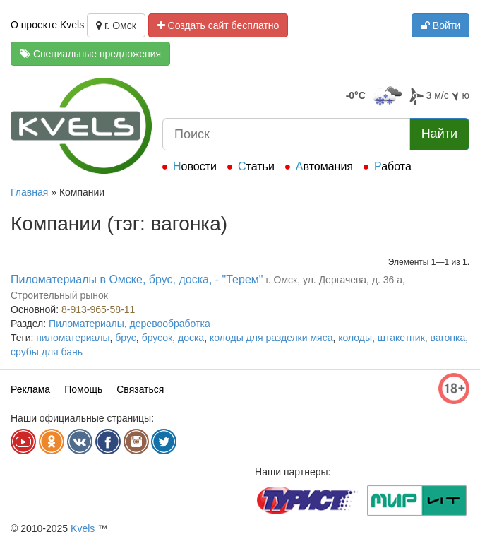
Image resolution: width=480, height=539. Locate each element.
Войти (440, 25)
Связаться (140, 389)
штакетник (401, 337)
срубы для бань (47, 351)
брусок (157, 337)
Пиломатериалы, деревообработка (129, 323)
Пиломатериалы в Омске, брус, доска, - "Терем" (137, 279)
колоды (355, 337)
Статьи (256, 166)
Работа (393, 166)
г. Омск (116, 25)
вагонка (448, 337)
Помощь (83, 389)
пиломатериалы (72, 337)
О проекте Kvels (47, 24)
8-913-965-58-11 (98, 309)
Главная (29, 192)
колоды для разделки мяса (271, 337)
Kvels (83, 528)
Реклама (30, 389)
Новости (195, 166)
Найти (439, 133)
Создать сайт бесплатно (218, 25)
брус (125, 337)
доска (191, 337)
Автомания (324, 166)
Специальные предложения (90, 53)
